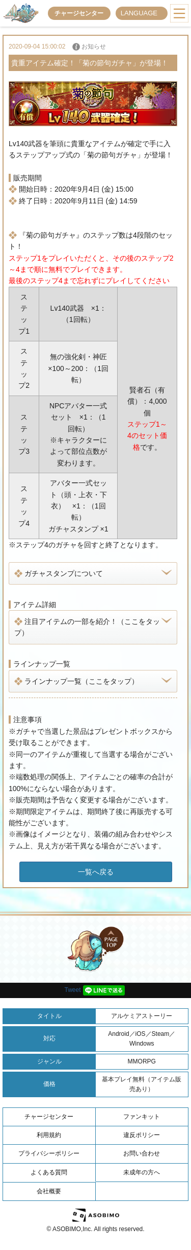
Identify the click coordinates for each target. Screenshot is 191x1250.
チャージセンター (78, 13)
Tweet (72, 989)
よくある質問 (49, 1172)
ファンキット (141, 1116)
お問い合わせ (141, 1153)
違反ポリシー (141, 1135)
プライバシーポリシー (48, 1153)
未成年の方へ (141, 1172)
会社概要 (49, 1191)
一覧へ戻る (96, 872)
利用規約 (49, 1135)
